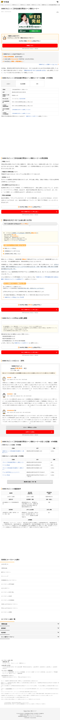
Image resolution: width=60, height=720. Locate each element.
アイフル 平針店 (6, 475)
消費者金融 (4, 568)
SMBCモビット (15, 4)
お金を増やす (36, 666)
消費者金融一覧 (5, 661)
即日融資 (56, 672)
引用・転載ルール (27, 714)
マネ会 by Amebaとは (20, 713)
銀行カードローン (6, 572)
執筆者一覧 (37, 713)
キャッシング (4, 576)
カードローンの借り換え (7, 592)
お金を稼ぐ (55, 666)
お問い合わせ (39, 716)
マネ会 (1, 4)
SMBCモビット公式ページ (32, 116)
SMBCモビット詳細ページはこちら (48, 64)
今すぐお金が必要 (18, 666)
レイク (16, 663)
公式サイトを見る (30, 432)
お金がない (4, 668)
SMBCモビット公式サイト (21, 343)
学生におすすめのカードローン (9, 608)
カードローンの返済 (6, 596)
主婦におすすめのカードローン (9, 604)
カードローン (8, 4)
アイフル (4, 663)
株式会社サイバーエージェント (26, 703)
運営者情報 (27, 713)
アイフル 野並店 (6, 465)
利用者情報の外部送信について (24, 716)
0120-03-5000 (22, 98)
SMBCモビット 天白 (36, 4)
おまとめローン (5, 588)
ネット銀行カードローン (7, 637)
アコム (8, 663)
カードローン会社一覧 (7, 660)
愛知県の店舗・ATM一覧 (30, 481)
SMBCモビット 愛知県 (25, 4)
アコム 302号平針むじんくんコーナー (11, 472)
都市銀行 (3, 628)
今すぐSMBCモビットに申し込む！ (30, 211)
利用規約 (21, 714)
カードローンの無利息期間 (8, 672)
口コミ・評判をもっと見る (30, 427)
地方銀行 (3, 632)
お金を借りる (4, 564)
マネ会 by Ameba (9, 688)
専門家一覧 (32, 713)
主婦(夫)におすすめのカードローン (9, 677)
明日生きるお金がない (27, 666)
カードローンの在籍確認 (7, 600)
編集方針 (42, 713)
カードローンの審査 (6, 612)
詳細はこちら (30, 45)
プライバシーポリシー (36, 714)
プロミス (13, 663)
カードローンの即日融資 (7, 584)
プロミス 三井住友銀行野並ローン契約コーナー (13, 462)
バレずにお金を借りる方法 (8, 666)
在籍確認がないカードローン (8, 580)
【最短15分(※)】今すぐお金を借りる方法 (35, 70)
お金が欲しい (49, 666)
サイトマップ (33, 716)
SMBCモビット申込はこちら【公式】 (14, 297)
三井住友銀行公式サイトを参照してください (21, 109)
